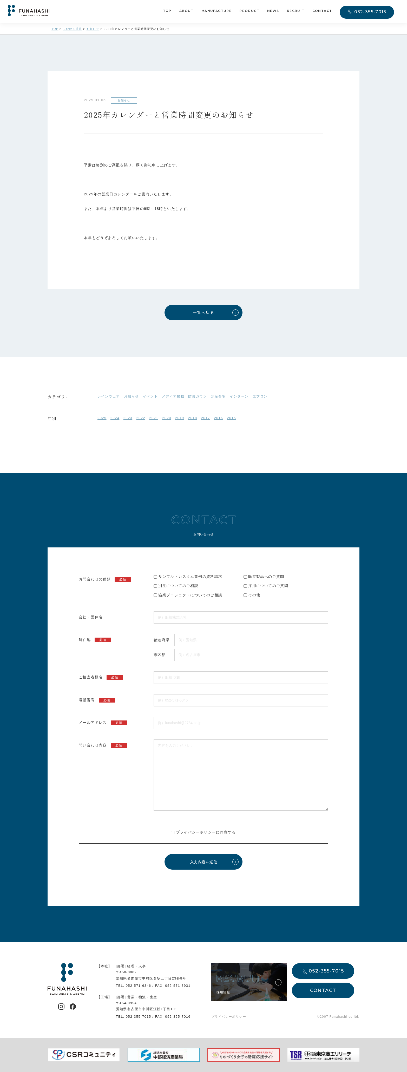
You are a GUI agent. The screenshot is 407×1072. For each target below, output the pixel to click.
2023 (128, 418)
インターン (239, 396)
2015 (231, 418)
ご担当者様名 (101, 677)
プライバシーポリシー (196, 832)
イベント (150, 396)
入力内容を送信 (203, 862)
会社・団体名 (91, 617)
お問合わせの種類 (105, 579)
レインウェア (108, 396)
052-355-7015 (370, 12)
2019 (179, 418)
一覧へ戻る (203, 312)
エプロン (260, 396)
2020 (166, 418)
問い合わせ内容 (103, 745)
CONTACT (322, 11)
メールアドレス (103, 722)
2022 (140, 418)
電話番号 (97, 700)
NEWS (273, 11)
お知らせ (131, 396)
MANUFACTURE (216, 11)
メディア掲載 (173, 396)
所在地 (95, 640)
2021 (153, 418)
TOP (167, 11)
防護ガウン (197, 396)
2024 (115, 418)
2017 (205, 418)
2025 (102, 418)
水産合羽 (218, 396)
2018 (192, 418)
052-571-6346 (138, 986)
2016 (218, 418)
